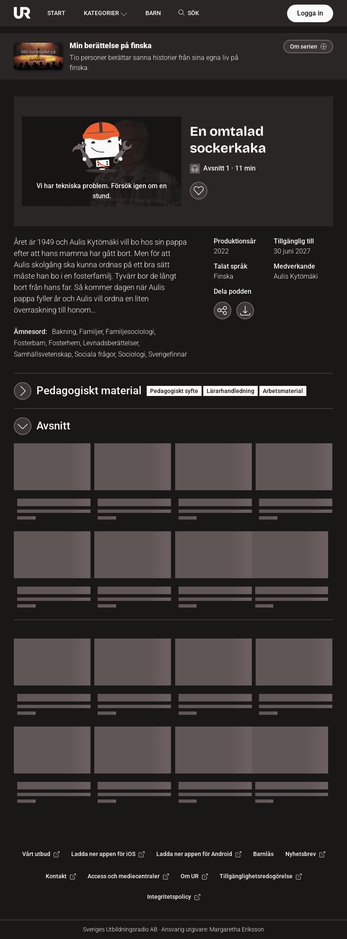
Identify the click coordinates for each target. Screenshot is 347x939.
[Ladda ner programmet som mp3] (245, 310)
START (56, 13)
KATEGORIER (105, 13)
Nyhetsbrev (305, 854)
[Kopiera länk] (222, 310)
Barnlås (263, 854)
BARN (153, 13)
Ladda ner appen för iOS (108, 854)
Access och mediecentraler (128, 876)
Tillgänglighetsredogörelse (261, 876)
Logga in (310, 13)
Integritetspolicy (173, 896)
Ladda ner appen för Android (198, 854)
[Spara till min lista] (198, 190)
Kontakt (61, 876)
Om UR (194, 876)
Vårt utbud (41, 854)
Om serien (308, 46)
